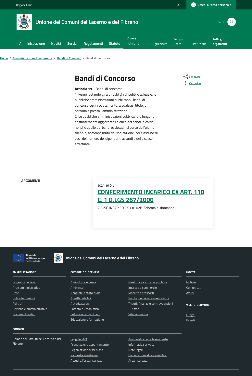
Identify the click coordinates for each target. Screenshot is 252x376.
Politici (17, 303)
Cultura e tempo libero (85, 314)
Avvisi (190, 292)
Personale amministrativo (30, 308)
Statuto (114, 43)
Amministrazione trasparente (148, 339)
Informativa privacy (141, 344)
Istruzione (200, 43)
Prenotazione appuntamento (89, 344)
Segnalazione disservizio (86, 349)
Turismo (133, 308)
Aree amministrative (26, 287)
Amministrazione (32, 43)
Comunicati (193, 287)
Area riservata (137, 360)
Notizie (191, 282)
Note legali (135, 349)
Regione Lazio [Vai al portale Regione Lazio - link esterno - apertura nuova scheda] (24, 5)
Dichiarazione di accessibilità (147, 355)
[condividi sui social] (191, 77)
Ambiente (76, 287)
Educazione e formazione (87, 319)
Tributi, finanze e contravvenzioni (150, 303)
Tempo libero (178, 41)
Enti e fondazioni (24, 298)
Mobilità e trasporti (141, 292)
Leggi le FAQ (78, 339)
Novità (56, 43)
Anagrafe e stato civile (85, 292)
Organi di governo (24, 282)
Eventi (190, 320)
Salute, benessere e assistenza (148, 298)
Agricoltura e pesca (83, 282)
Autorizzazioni (80, 303)
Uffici (16, 292)
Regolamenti (93, 43)
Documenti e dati (24, 314)
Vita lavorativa (138, 314)
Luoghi (190, 315)
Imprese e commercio (142, 287)
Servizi (72, 43)
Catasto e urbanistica (84, 308)
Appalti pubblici (80, 298)
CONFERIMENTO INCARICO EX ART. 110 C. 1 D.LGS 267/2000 (150, 195)
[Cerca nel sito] (231, 22)
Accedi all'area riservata (86, 360)
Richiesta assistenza (84, 355)
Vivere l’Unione (133, 40)
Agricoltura (160, 43)
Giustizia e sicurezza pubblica (147, 282)
